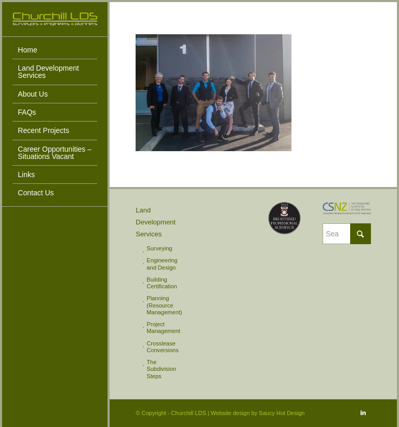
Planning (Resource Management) (164, 305)
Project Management (163, 327)
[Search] (347, 233)
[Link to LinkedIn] (363, 412)
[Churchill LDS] (54, 18)
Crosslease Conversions (162, 346)
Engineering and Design (162, 263)
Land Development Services (156, 222)
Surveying (159, 248)
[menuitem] (54, 50)
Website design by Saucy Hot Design (258, 413)
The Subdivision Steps (161, 369)
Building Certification (162, 282)
